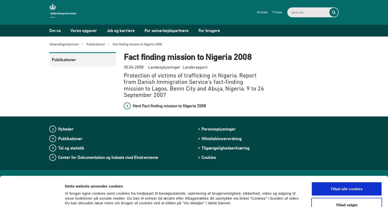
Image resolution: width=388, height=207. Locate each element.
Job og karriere (121, 30)
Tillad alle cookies (347, 161)
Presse (277, 12)
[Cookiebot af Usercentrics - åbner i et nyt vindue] (32, 197)
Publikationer (64, 59)
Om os (55, 30)
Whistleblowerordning (221, 138)
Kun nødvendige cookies (346, 194)
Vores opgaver (84, 30)
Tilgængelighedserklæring (225, 148)
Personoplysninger (218, 129)
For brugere (209, 30)
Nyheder (65, 129)
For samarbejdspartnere (167, 30)
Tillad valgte (347, 178)
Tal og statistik (71, 148)
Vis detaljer (257, 191)
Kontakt (262, 12)
